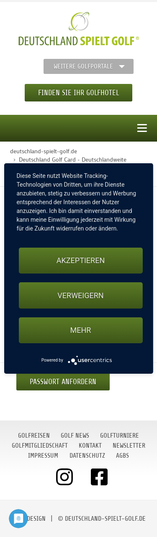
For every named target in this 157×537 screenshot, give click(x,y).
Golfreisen (34, 435)
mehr (80, 330)
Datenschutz (87, 455)
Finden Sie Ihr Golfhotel (78, 93)
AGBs (122, 455)
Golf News (75, 435)
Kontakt (90, 445)
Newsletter (129, 445)
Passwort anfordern (63, 381)
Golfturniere (119, 435)
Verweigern (80, 295)
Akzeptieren (81, 260)
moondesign (28, 518)
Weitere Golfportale (83, 66)
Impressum (43, 455)
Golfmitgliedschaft (40, 445)
